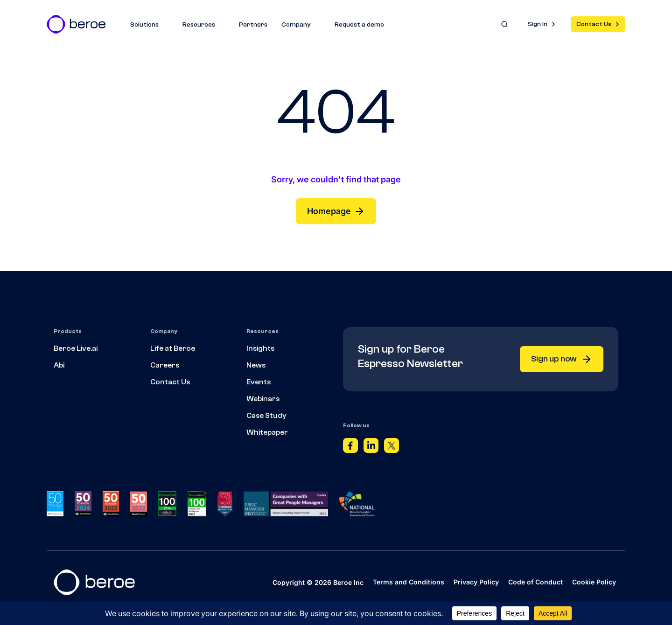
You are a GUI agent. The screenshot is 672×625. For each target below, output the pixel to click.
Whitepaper (267, 432)
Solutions (149, 24)
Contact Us (593, 24)
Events (258, 382)
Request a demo (359, 24)
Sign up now (561, 359)
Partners (253, 24)
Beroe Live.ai (76, 348)
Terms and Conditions (408, 582)
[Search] (504, 24)
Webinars (263, 399)
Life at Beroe (172, 348)
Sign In (537, 24)
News (256, 365)
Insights (260, 348)
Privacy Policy (476, 582)
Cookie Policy (594, 582)
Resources (203, 24)
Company (301, 24)
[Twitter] (391, 448)
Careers (164, 365)
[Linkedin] (371, 448)
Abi (59, 365)
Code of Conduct (535, 582)
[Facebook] (350, 448)
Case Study (266, 415)
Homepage (336, 211)
